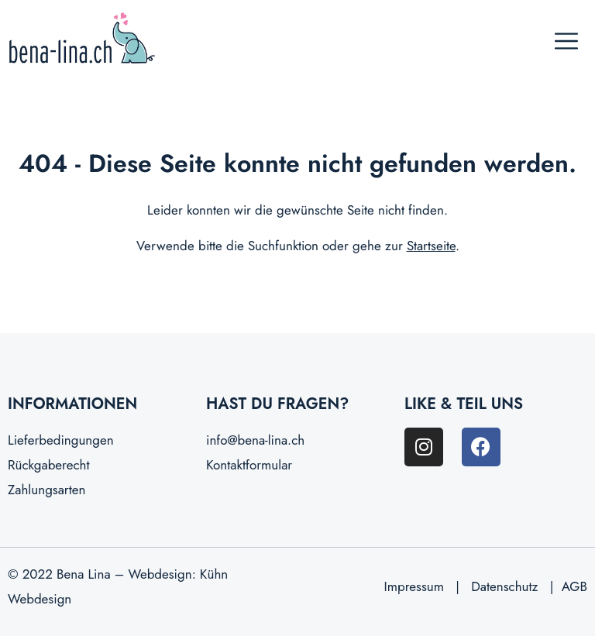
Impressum (414, 586)
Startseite (431, 245)
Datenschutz (504, 586)
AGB (574, 586)
